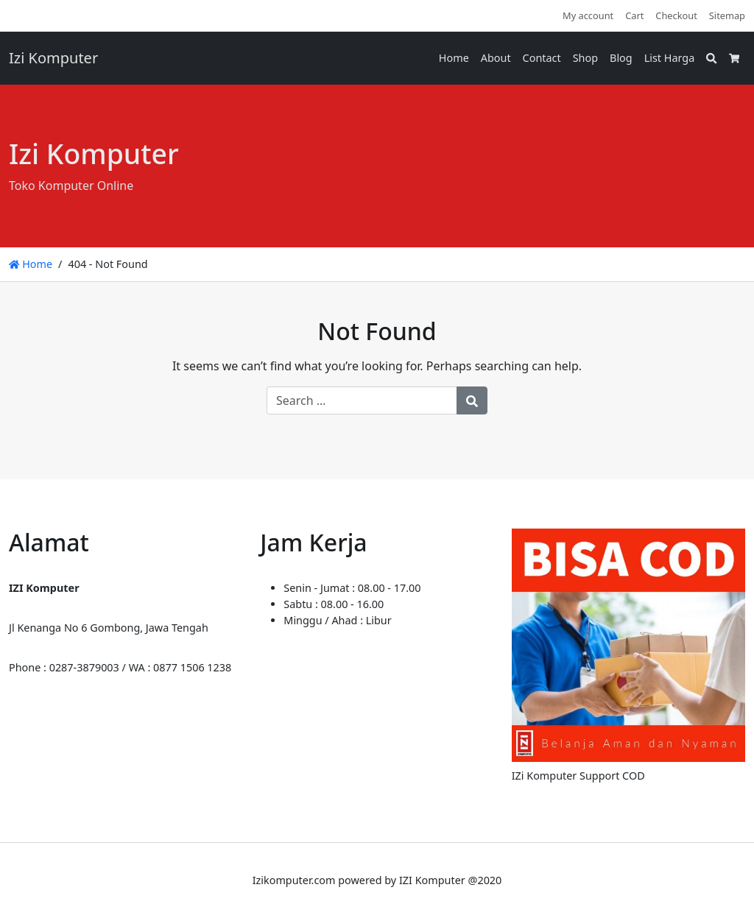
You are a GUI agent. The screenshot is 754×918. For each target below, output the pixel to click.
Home (454, 58)
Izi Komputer (53, 58)
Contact (542, 58)
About (496, 58)
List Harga (669, 58)
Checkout (676, 15)
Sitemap (727, 15)
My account (588, 15)
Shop (585, 58)
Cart (634, 15)
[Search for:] (362, 400)
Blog (621, 58)
